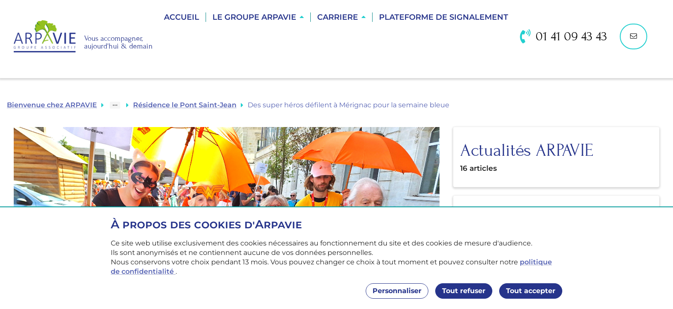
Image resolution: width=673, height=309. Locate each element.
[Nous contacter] (633, 36)
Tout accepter (530, 291)
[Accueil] (83, 36)
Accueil (181, 17)
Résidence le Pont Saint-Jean (184, 105)
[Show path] (115, 105)
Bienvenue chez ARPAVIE (52, 105)
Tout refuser (463, 291)
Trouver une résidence (337, 47)
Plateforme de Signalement (443, 17)
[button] (258, 17)
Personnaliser (397, 291)
